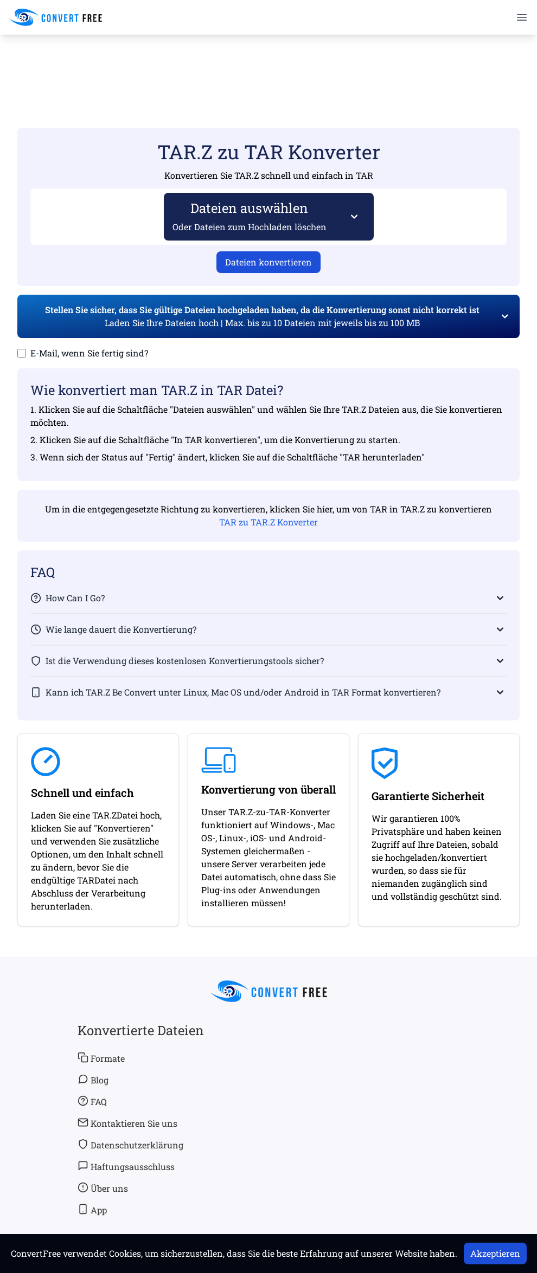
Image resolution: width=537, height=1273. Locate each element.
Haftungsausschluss (126, 1166)
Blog (93, 1080)
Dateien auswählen (249, 215)
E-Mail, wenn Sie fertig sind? (89, 353)
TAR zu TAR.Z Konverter (268, 522)
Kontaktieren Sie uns (127, 1123)
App (92, 1210)
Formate (101, 1058)
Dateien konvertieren (268, 262)
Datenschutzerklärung (130, 1145)
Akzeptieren (495, 1253)
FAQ (92, 1101)
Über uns (103, 1188)
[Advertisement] (268, 65)
